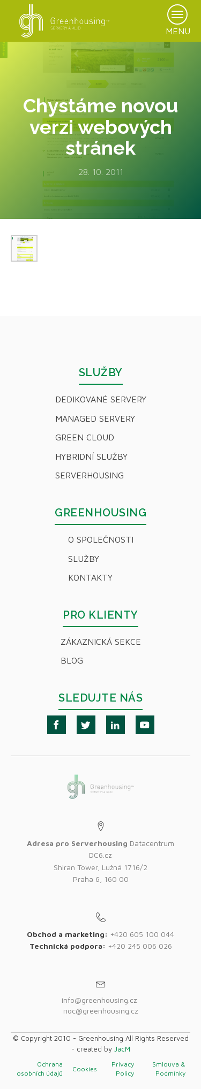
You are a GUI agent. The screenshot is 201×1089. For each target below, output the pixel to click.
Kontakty (90, 577)
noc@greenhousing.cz (100, 1010)
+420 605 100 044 (142, 934)
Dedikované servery (100, 399)
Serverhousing (89, 475)
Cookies (84, 1069)
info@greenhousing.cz (100, 999)
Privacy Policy (122, 1068)
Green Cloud (84, 437)
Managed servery (95, 418)
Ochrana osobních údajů (40, 1068)
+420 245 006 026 (140, 945)
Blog (72, 660)
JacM (122, 1049)
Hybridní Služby (91, 456)
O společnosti (100, 539)
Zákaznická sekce (101, 641)
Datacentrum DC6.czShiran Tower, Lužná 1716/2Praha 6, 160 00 (100, 861)
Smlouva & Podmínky (168, 1068)
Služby (83, 558)
